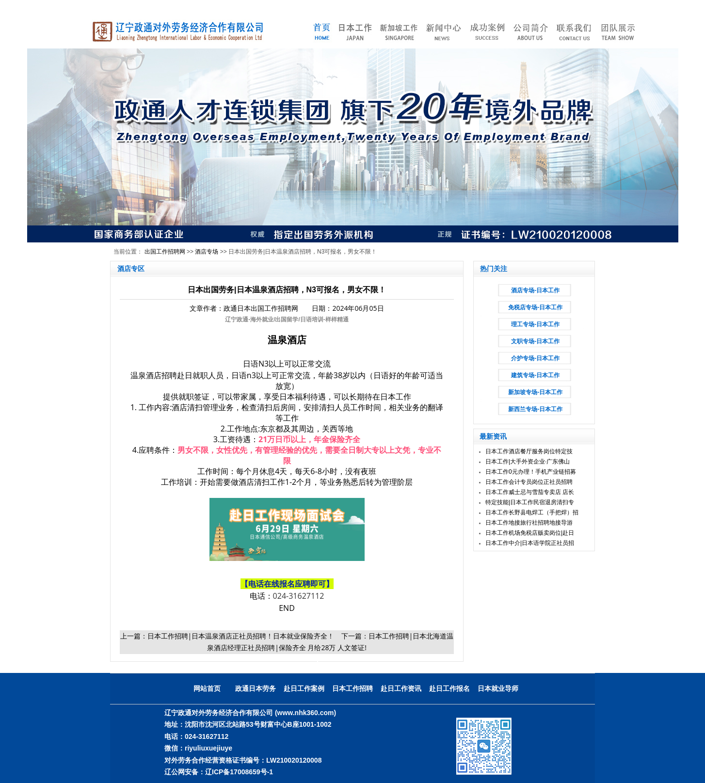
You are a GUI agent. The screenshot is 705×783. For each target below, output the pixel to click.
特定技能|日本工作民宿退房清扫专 (529, 502)
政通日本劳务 (255, 688)
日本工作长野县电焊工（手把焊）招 (531, 512)
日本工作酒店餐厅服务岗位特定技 (529, 451)
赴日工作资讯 (401, 688)
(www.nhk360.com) (305, 713)
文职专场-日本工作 (535, 341)
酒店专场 (206, 251)
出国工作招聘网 (164, 251)
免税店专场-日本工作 (535, 307)
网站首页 (207, 688)
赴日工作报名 (449, 688)
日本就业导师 (498, 688)
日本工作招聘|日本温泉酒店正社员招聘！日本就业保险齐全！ (241, 635)
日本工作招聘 (352, 688)
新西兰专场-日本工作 (535, 409)
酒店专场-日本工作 (535, 290)
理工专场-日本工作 (535, 324)
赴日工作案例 (304, 688)
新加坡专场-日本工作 (535, 392)
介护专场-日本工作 (535, 358)
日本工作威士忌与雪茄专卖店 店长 (529, 492)
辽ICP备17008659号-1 (239, 772)
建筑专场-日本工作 (535, 375)
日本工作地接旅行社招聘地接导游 (529, 522)
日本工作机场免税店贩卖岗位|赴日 (529, 532)
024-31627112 (298, 596)
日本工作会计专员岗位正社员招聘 (529, 482)
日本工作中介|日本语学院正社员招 (529, 543)
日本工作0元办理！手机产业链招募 (530, 471)
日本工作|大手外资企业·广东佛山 (527, 461)
